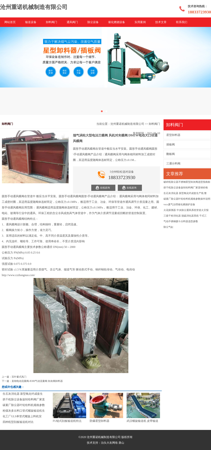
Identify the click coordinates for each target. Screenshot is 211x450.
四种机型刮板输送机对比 (18, 421)
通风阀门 (72, 22)
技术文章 (161, 22)
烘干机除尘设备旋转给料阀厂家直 (24, 399)
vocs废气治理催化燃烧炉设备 (179, 204)
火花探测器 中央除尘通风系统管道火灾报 (186, 210)
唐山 (121, 442)
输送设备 (30, 22)
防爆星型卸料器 (99, 420)
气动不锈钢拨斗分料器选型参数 (181, 221)
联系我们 (181, 22)
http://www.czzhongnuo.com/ (18, 275)
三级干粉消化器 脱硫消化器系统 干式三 (185, 215)
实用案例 (140, 22)
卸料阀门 (51, 22)
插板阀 (170, 144)
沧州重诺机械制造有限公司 (127, 123)
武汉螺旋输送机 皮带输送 (142, 420)
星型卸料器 (173, 134)
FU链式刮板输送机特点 (67, 420)
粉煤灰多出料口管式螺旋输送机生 (24, 410)
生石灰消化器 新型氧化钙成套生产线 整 (185, 193)
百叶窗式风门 (19, 377)
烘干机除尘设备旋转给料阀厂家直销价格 (186, 187)
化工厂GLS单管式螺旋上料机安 (22, 416)
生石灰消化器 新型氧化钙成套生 (23, 393)
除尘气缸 (168, 227)
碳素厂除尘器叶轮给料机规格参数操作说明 (187, 199)
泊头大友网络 (109, 442)
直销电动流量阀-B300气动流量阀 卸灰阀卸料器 (37, 381)
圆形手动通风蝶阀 (13, 196)
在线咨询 (105, 187)
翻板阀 (170, 153)
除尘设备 (93, 22)
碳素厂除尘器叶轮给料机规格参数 (24, 405)
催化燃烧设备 (116, 22)
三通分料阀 (173, 163)
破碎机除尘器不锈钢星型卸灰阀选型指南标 (187, 182)
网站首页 (10, 22)
